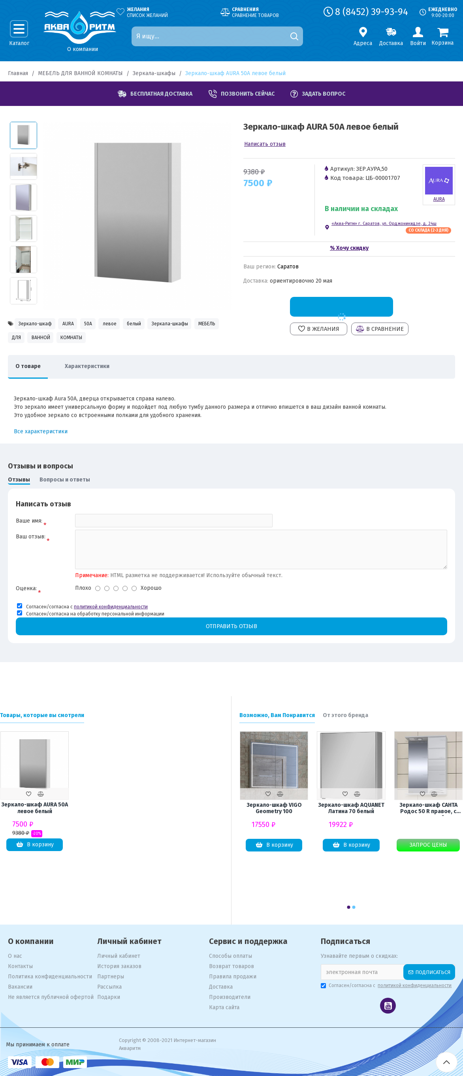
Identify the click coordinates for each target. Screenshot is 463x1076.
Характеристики (94, 372)
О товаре (30, 372)
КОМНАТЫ (188, 341)
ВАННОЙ (149, 341)
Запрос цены (428, 845)
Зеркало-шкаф (40, 324)
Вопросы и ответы (65, 485)
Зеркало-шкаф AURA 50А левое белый (34, 808)
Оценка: (26, 598)
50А (110, 324)
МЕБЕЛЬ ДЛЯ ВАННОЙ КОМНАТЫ (80, 73)
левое (139, 324)
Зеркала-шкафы (154, 73)
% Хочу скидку (349, 248)
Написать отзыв (265, 144)
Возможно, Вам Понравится (277, 715)
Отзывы (19, 485)
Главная (18, 73)
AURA (82, 324)
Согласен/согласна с (387, 985)
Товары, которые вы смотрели (42, 715)
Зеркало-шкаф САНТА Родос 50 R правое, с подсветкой (428, 808)
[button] (348, 907)
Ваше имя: (29, 527)
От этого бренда (345, 715)
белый (171, 324)
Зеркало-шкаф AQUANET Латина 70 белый (351, 808)
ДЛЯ (116, 341)
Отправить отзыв (231, 636)
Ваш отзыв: (30, 545)
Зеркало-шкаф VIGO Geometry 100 (274, 808)
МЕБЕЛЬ (83, 341)
